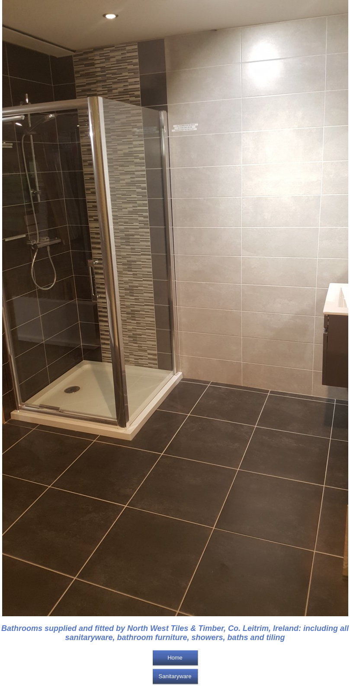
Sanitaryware (175, 676)
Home (175, 657)
